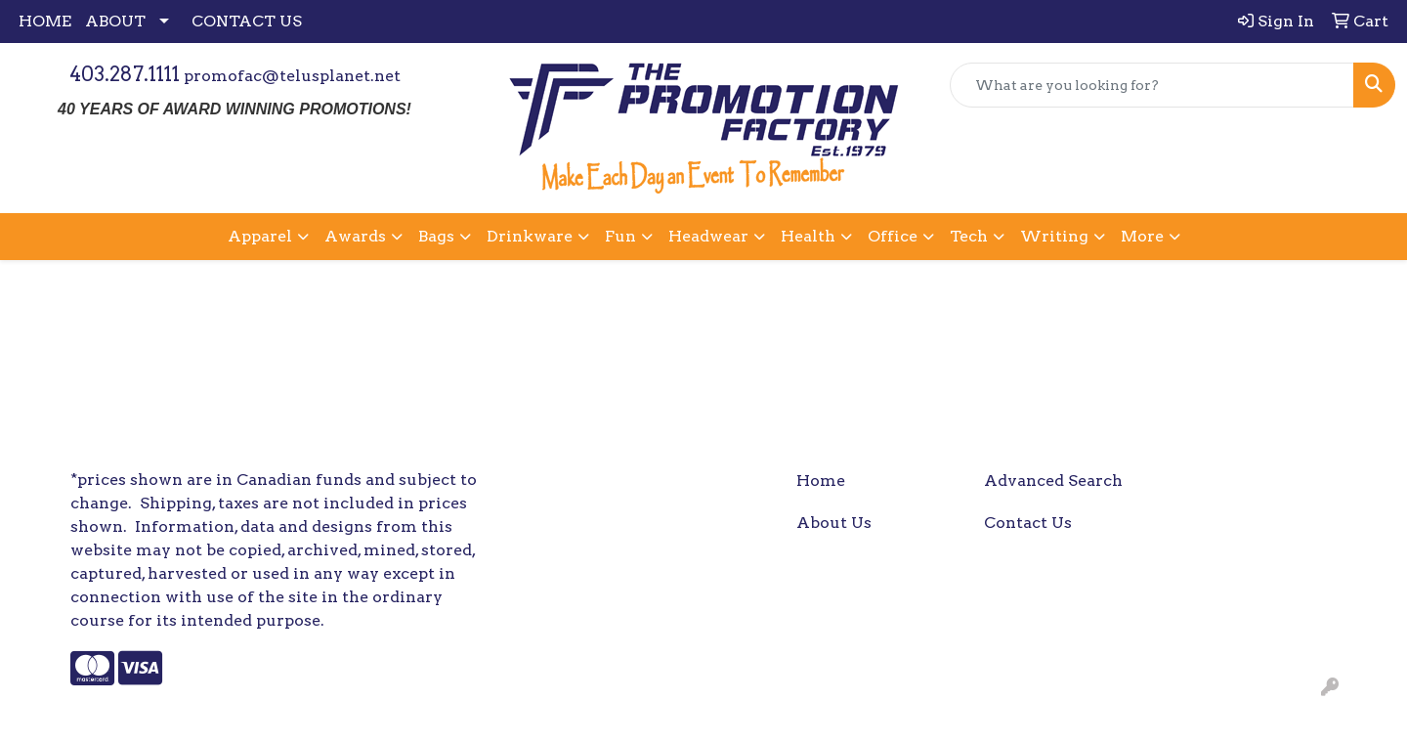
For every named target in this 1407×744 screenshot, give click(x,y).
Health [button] (808, 236)
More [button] (1142, 236)
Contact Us (1028, 522)
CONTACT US (247, 21)
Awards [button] (355, 236)
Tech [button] (969, 236)
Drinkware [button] (530, 236)
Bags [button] (436, 236)
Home (820, 480)
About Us (834, 522)
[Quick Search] (1152, 85)
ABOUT (115, 21)
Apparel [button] (260, 236)
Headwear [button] (708, 236)
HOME (45, 21)
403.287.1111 (124, 74)
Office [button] (892, 236)
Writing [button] (1054, 236)
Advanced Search (1053, 480)
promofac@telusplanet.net (292, 75)
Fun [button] (620, 236)
